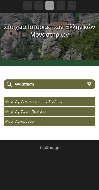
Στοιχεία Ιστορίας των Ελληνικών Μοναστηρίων (49, 30)
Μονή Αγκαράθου (19, 121)
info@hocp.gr (49, 148)
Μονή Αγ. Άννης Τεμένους (26, 112)
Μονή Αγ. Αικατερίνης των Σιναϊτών (33, 101)
